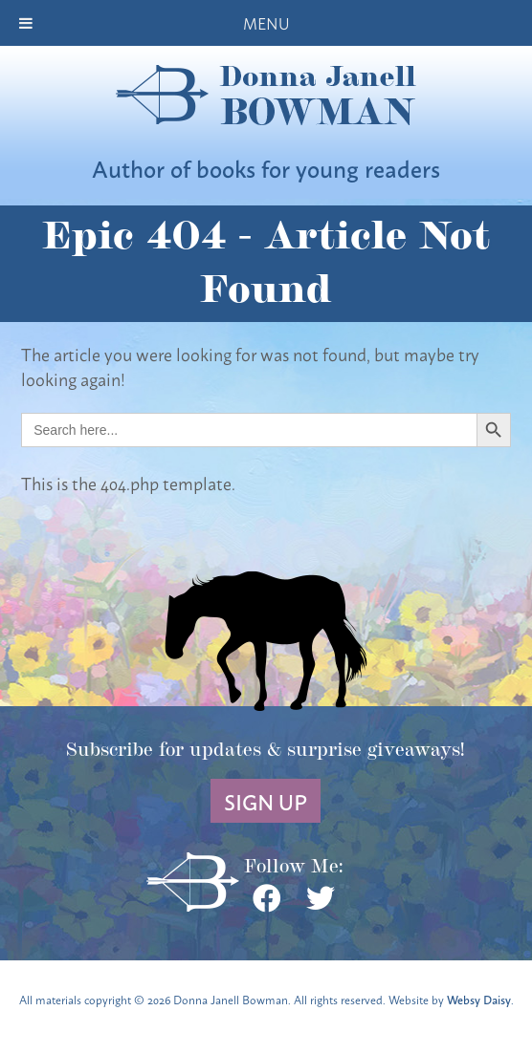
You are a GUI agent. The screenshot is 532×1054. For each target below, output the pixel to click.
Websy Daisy (479, 999)
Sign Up (265, 801)
